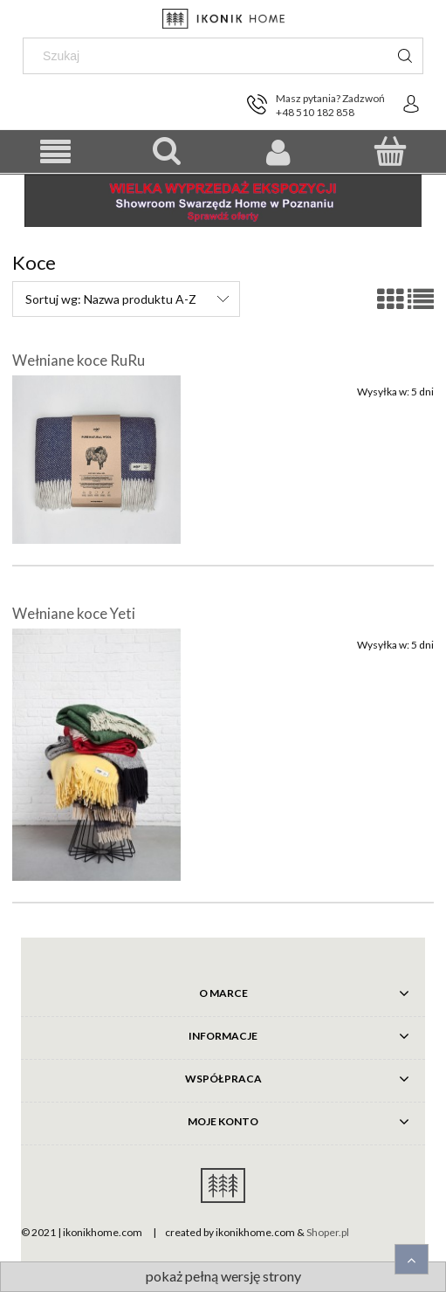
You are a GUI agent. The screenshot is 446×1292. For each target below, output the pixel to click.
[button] (55, 152)
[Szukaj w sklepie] (209, 56)
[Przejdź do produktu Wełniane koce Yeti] (96, 755)
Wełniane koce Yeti (73, 613)
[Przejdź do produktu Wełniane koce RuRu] (96, 459)
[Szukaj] (405, 55)
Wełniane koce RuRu (78, 360)
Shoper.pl (327, 1232)
